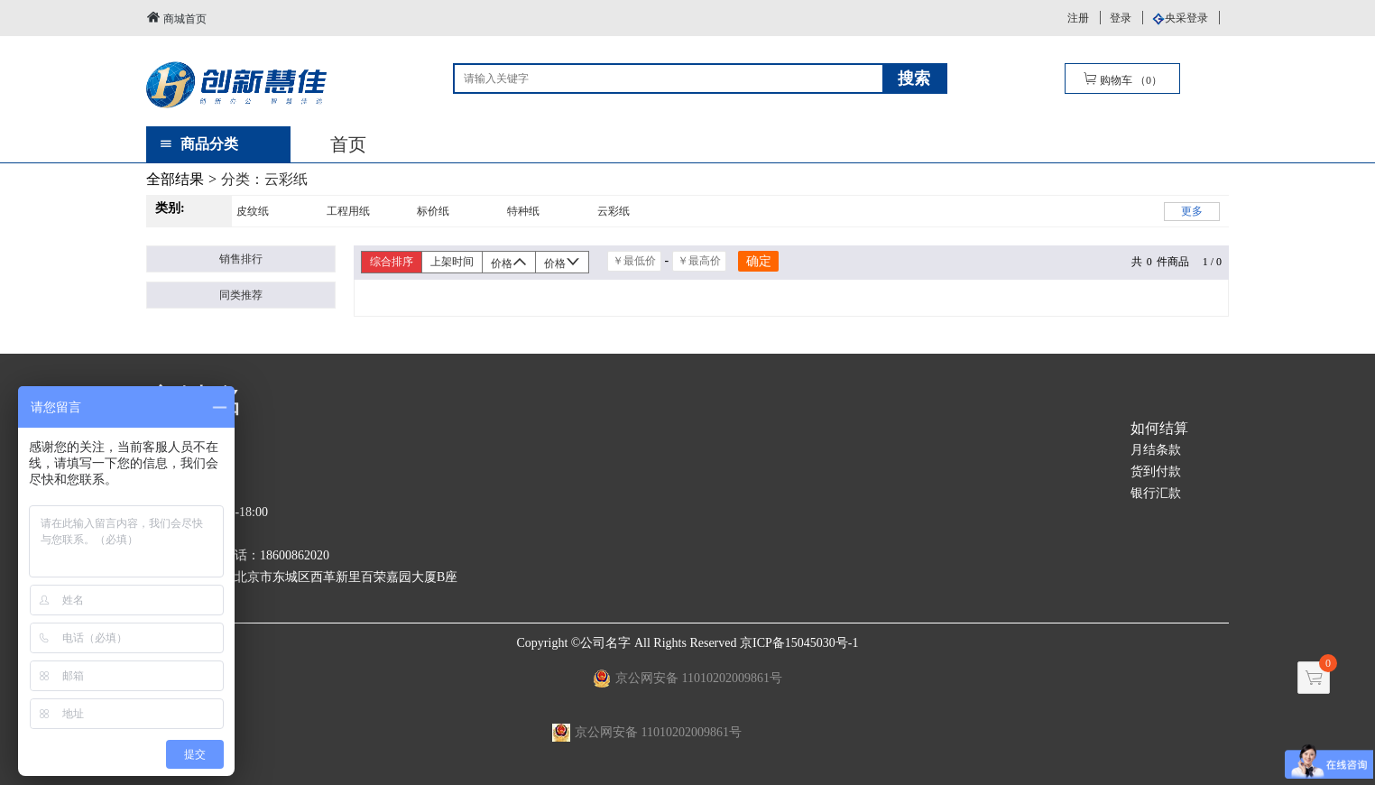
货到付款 (1155, 471)
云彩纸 (613, 211)
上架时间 (452, 261)
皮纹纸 (252, 211)
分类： (264, 179)
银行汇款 (1155, 493)
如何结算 (1159, 428)
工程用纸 (348, 211)
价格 (509, 262)
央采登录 (1186, 18)
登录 (1120, 18)
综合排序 (391, 261)
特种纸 (523, 211)
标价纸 (433, 211)
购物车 (1122, 79)
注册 (1078, 18)
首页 (348, 144)
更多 (1192, 211)
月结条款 (1155, 450)
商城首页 (176, 17)
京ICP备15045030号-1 (799, 643)
